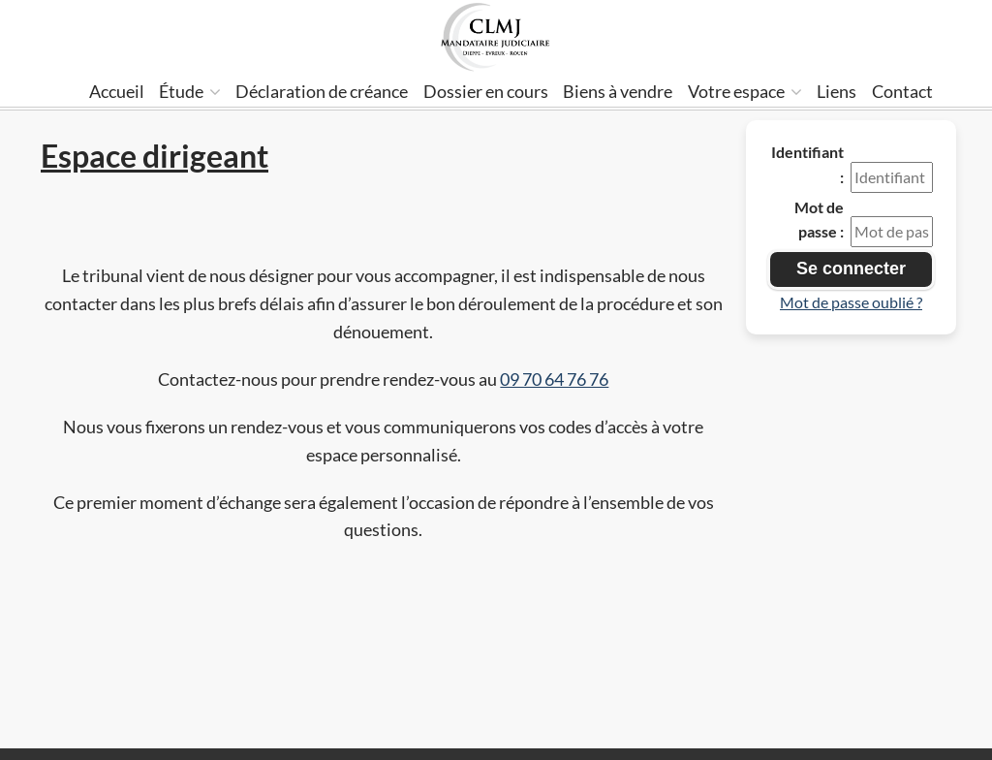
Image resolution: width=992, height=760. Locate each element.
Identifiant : (807, 164)
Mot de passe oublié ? (851, 302)
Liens (836, 91)
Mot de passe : (819, 219)
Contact (902, 91)
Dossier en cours (485, 91)
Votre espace (745, 91)
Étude (190, 91)
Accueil (116, 91)
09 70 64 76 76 (554, 379)
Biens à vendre (617, 91)
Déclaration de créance (321, 91)
